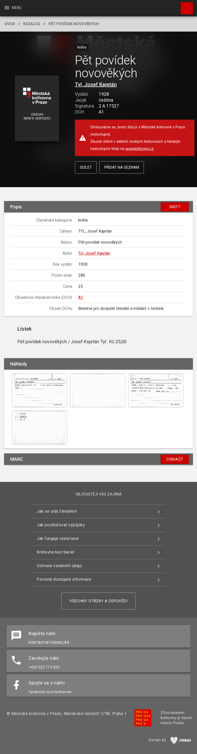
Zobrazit (174, 459)
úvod (10, 24)
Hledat (184, 6)
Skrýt (174, 207)
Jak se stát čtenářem (57, 511)
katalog (31, 24)
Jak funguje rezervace (58, 538)
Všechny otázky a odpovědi (99, 601)
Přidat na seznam (121, 167)
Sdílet (86, 167)
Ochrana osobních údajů (59, 565)
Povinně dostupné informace (64, 579)
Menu (13, 8)
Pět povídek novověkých (73, 24)
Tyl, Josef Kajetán (96, 84)
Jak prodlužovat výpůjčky (61, 524)
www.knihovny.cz (139, 148)
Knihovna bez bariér (56, 552)
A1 (80, 297)
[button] (37, 108)
